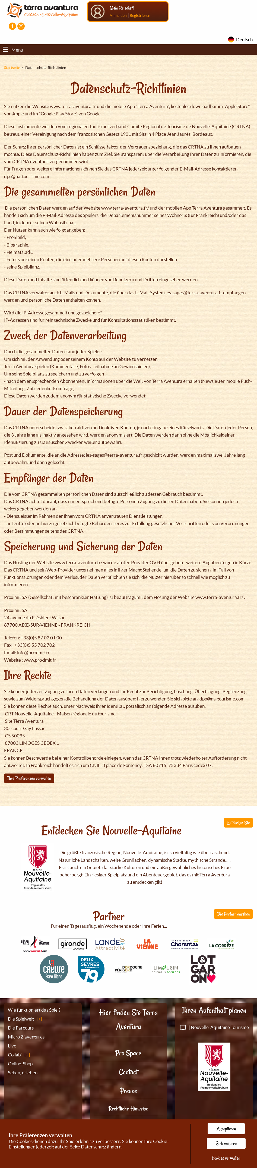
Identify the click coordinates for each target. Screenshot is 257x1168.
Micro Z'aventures (26, 1036)
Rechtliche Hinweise (128, 1108)
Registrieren (140, 15)
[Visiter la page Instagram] (21, 26)
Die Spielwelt (21, 1018)
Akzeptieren (226, 1128)
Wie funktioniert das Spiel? (34, 1009)
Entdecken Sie (238, 822)
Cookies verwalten (226, 1158)
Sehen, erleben (22, 1072)
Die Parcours (21, 1027)
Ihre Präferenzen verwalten (29, 778)
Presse (128, 1091)
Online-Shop (20, 1063)
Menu (13, 49)
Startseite (12, 67)
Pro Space (128, 1053)
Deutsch (244, 39)
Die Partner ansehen (233, 914)
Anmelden (118, 15)
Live (12, 1045)
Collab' (15, 1054)
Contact (128, 1072)
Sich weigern (226, 1143)
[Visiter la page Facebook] (12, 26)
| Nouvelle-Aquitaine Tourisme (214, 1027)
